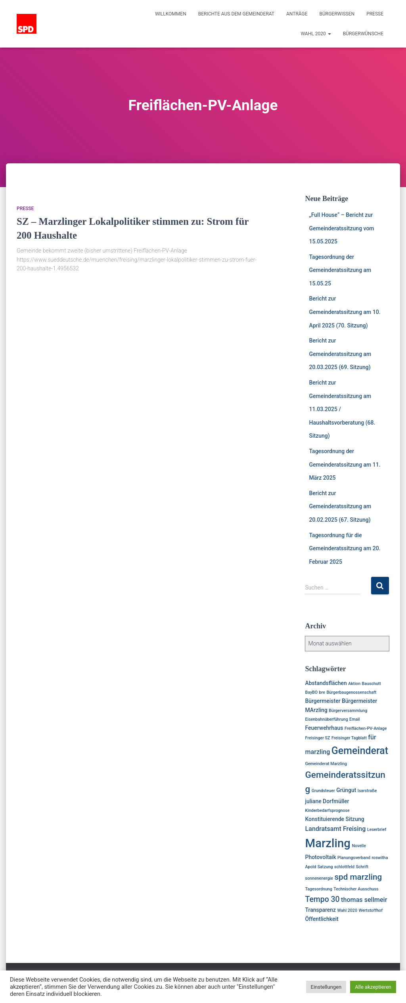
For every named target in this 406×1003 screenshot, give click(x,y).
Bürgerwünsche (363, 33)
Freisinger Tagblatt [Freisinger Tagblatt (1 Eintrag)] (349, 738)
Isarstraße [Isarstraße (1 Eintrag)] (367, 790)
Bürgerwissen (337, 14)
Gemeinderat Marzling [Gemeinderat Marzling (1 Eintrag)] (326, 763)
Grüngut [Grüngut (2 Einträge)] (346, 790)
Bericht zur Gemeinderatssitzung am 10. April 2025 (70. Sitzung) (344, 311)
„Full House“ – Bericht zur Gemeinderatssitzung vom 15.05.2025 (341, 228)
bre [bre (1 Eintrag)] (322, 692)
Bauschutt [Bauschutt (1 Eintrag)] (371, 683)
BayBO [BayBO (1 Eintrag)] (311, 692)
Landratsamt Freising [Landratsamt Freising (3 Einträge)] (335, 829)
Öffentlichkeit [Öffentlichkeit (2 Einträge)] (321, 919)
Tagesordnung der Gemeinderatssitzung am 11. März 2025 (344, 464)
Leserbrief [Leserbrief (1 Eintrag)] (376, 829)
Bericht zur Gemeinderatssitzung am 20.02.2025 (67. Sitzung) (340, 506)
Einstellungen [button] (326, 987)
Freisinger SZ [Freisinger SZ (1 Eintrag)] (317, 738)
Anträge (297, 14)
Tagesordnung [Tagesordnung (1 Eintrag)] (318, 889)
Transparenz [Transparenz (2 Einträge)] (320, 910)
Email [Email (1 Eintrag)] (354, 719)
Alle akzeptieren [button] (373, 987)
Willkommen (170, 14)
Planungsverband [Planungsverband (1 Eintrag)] (353, 857)
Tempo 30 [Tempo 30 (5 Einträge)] (322, 899)
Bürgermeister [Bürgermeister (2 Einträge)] (322, 701)
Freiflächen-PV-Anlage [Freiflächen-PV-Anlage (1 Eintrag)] (366, 728)
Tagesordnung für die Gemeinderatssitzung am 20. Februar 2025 (344, 548)
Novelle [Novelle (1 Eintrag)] (359, 845)
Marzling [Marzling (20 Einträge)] (327, 843)
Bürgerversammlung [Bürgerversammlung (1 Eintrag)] (348, 710)
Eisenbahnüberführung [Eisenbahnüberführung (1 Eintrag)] (326, 719)
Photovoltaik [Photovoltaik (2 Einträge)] (320, 857)
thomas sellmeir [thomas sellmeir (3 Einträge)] (364, 899)
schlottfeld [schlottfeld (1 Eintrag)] (344, 866)
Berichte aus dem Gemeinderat (236, 14)
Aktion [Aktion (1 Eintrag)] (354, 683)
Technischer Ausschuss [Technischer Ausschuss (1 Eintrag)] (355, 889)
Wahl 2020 (316, 33)
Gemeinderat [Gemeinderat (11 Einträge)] (359, 750)
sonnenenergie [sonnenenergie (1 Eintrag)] (319, 878)
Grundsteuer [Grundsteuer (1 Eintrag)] (323, 790)
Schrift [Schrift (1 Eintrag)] (362, 866)
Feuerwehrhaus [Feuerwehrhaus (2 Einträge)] (324, 728)
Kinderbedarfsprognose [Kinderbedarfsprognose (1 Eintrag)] (327, 810)
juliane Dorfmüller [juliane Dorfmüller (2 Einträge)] (327, 801)
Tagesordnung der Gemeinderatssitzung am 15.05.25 (340, 270)
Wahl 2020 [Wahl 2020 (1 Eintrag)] (347, 910)
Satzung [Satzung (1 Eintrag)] (325, 866)
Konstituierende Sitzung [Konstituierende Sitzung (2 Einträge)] (334, 819)
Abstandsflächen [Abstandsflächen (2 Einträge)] (326, 683)
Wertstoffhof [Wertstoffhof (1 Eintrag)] (370, 910)
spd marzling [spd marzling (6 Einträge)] (358, 877)
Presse (374, 14)
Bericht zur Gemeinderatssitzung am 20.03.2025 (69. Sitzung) (340, 353)
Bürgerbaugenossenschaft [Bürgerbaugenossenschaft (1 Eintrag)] (351, 692)
